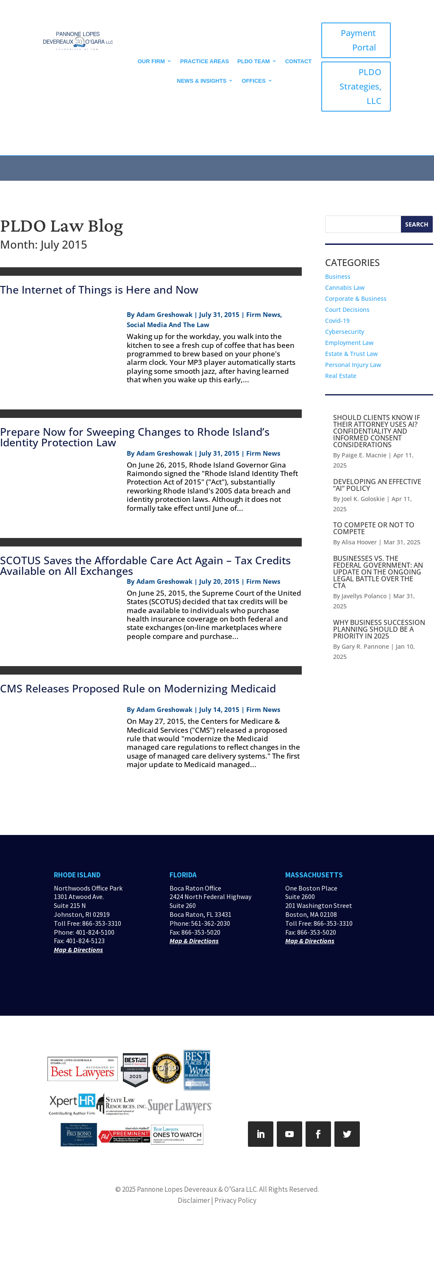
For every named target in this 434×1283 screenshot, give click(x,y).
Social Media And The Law (168, 324)
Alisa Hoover (359, 542)
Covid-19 (337, 321)
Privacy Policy (235, 1200)
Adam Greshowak (164, 314)
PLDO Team (253, 61)
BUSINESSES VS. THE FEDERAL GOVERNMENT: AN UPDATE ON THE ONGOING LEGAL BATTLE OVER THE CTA (378, 572)
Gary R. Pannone (365, 646)
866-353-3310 (101, 923)
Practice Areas (204, 61)
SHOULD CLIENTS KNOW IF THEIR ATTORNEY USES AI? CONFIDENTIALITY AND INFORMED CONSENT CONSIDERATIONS (376, 431)
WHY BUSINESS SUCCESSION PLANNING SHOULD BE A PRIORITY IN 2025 (379, 629)
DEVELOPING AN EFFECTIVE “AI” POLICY (377, 485)
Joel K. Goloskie (363, 499)
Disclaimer (194, 1200)
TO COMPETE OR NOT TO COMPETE (374, 528)
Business (338, 276)
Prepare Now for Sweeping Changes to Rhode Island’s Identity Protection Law (135, 436)
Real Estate (340, 376)
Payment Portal (358, 40)
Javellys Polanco (364, 596)
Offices (253, 81)
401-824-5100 (94, 932)
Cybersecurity (344, 332)
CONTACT (298, 61)
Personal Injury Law (353, 365)
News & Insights (201, 81)
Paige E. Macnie (364, 455)
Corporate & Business (356, 298)
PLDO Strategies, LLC (360, 86)
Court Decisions (347, 309)
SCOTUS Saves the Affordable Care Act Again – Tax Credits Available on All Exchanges (145, 565)
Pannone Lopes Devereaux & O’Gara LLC (196, 1189)
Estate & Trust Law (351, 354)
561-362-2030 (210, 923)
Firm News (263, 314)
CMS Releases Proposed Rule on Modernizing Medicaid (138, 688)
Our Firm (151, 61)
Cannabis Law (344, 287)
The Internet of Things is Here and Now (99, 289)
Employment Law (349, 343)
